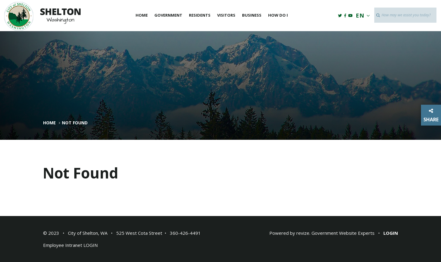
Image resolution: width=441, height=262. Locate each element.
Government (168, 15)
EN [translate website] (361, 15)
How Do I (278, 15)
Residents (199, 15)
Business (251, 15)
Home (142, 15)
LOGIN (90, 245)
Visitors (226, 15)
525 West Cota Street (139, 233)
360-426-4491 (185, 233)
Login (390, 233)
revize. (303, 233)
